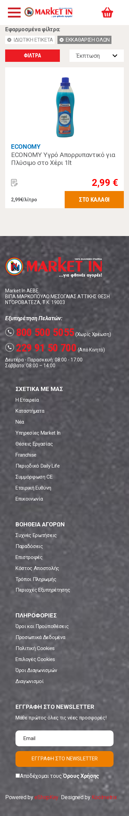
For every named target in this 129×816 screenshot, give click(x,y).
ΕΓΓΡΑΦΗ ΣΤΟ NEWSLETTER (65, 759)
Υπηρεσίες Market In (38, 433)
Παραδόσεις (29, 546)
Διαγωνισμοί (29, 681)
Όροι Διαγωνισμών (36, 670)
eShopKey (46, 797)
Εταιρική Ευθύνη (33, 488)
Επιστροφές (29, 557)
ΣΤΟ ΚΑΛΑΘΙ (94, 199)
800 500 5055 (39, 332)
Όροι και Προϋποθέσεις (41, 626)
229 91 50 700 (41, 347)
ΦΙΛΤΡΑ (32, 55)
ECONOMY (26, 146)
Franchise (25, 455)
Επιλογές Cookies (35, 659)
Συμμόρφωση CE (34, 477)
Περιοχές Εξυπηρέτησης (42, 590)
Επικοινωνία (29, 499)
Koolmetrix (104, 797)
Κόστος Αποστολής (37, 568)
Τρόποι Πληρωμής (35, 579)
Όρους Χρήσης (81, 776)
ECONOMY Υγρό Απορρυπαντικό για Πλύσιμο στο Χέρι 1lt (63, 159)
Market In (48, 12)
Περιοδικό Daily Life (37, 466)
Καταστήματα (29, 411)
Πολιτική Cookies (35, 648)
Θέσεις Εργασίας (34, 444)
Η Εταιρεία (27, 400)
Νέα (19, 422)
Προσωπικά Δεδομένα (40, 637)
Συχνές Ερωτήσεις (36, 535)
